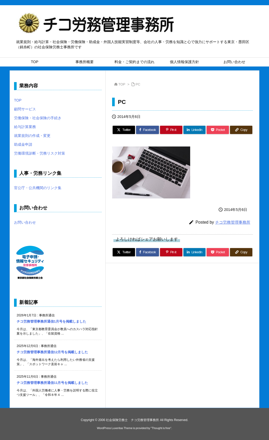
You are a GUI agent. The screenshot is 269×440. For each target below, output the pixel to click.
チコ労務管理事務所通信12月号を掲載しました (52, 352)
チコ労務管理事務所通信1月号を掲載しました (51, 321)
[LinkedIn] (194, 130)
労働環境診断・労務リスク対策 (39, 153)
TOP (121, 84)
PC (138, 84)
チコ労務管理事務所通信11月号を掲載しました (52, 383)
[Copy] (241, 130)
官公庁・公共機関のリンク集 (37, 188)
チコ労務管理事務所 (232, 222)
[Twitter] (124, 130)
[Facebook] (147, 130)
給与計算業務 (25, 127)
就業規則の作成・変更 (32, 136)
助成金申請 (23, 144)
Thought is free (161, 428)
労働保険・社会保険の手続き (37, 118)
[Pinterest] (171, 130)
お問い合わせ (25, 222)
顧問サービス (25, 109)
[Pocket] (218, 130)
